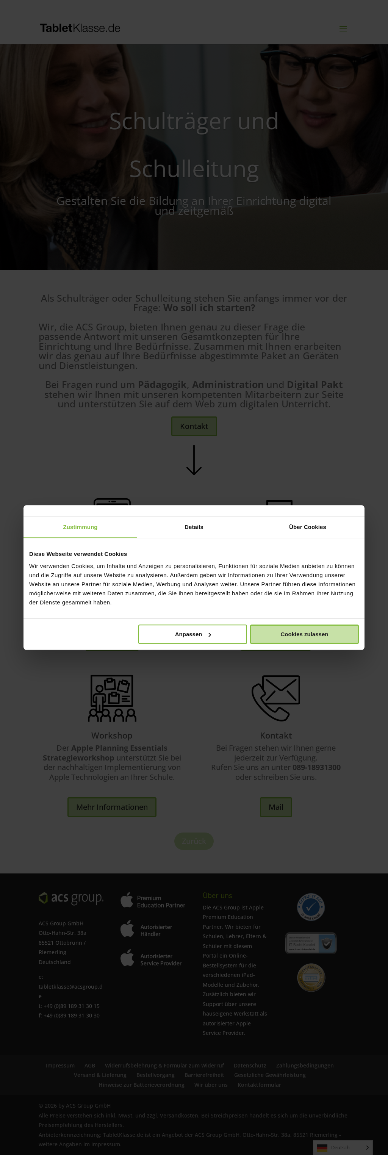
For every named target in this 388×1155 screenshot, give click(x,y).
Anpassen (193, 634)
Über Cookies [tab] (307, 527)
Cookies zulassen (305, 634)
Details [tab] (194, 527)
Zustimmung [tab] (80, 527)
